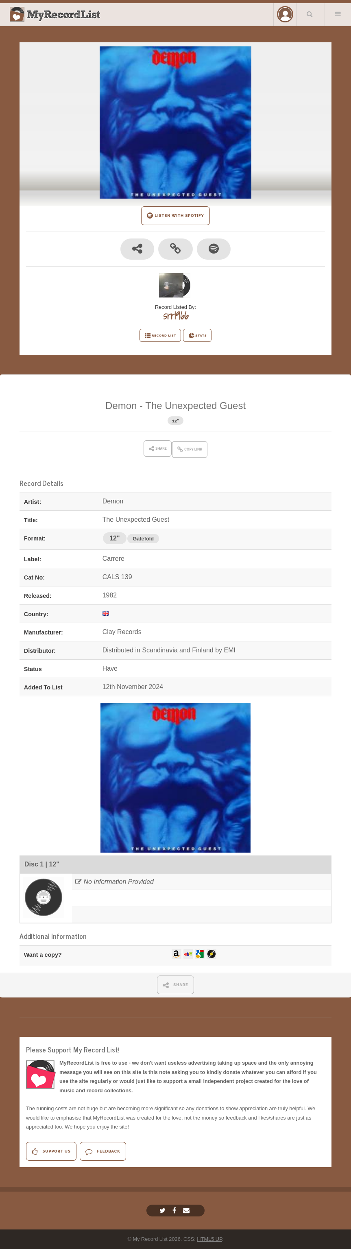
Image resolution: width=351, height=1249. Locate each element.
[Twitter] (163, 1210)
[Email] (187, 1210)
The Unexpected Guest (195, 405)
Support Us (51, 1151)
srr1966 (175, 315)
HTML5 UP (209, 1239)
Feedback (102, 1151)
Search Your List (310, 13)
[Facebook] (175, 1210)
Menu (338, 13)
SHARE (175, 985)
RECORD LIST (160, 336)
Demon (121, 405)
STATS (197, 336)
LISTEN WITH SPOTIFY (175, 215)
